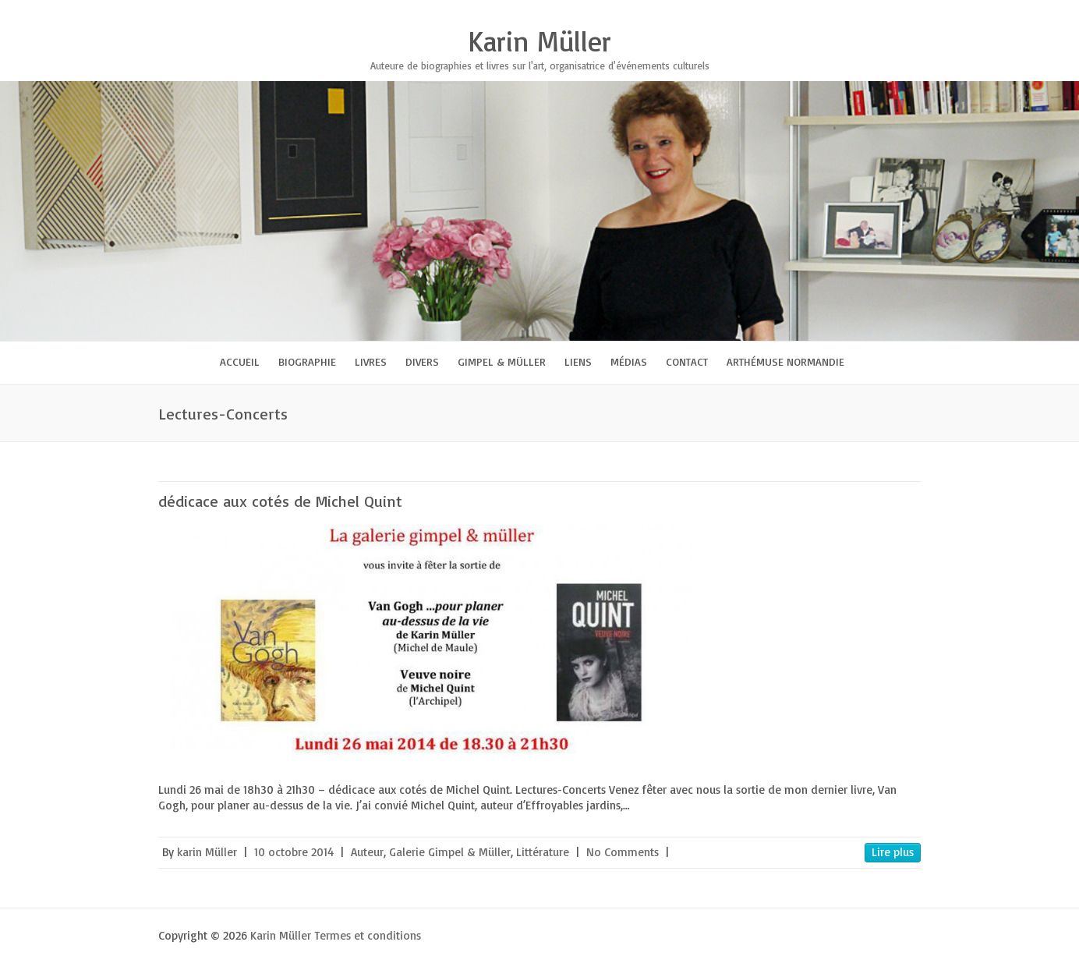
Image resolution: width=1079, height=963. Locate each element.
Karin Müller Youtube (858, 11)
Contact (687, 361)
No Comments (622, 851)
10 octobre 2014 (294, 851)
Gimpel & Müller (502, 361)
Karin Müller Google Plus (835, 11)
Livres (371, 361)
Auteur (367, 851)
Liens (578, 361)
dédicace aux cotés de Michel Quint (280, 501)
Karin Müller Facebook (788, 11)
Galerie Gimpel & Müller (450, 851)
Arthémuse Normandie (785, 361)
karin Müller (207, 851)
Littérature (542, 851)
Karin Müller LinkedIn (881, 11)
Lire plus (893, 851)
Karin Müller (539, 41)
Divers (422, 361)
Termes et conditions (367, 935)
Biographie (307, 361)
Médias (628, 361)
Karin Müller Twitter (811, 11)
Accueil (240, 361)
